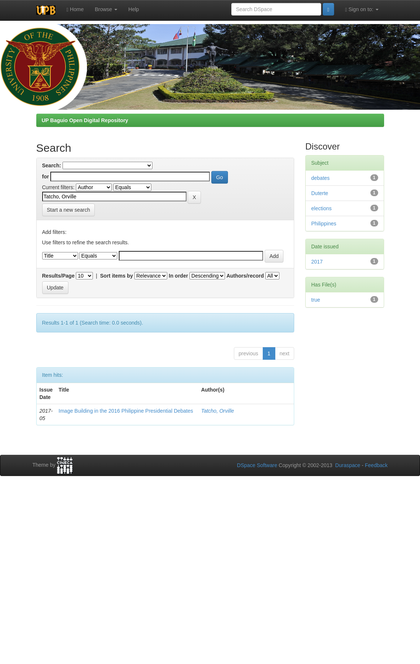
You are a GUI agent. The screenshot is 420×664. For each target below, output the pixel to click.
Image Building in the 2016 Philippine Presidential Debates (125, 411)
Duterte (319, 193)
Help (133, 9)
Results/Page (58, 276)
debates (320, 178)
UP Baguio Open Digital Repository (85, 120)
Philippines (323, 224)
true (315, 300)
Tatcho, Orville (217, 411)
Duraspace (347, 465)
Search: (51, 165)
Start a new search (68, 210)
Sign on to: (362, 9)
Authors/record (245, 276)
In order (178, 276)
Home (75, 9)
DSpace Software (257, 465)
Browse (106, 9)
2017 (317, 262)
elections (321, 208)
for (45, 177)
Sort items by (116, 276)
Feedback (376, 465)
